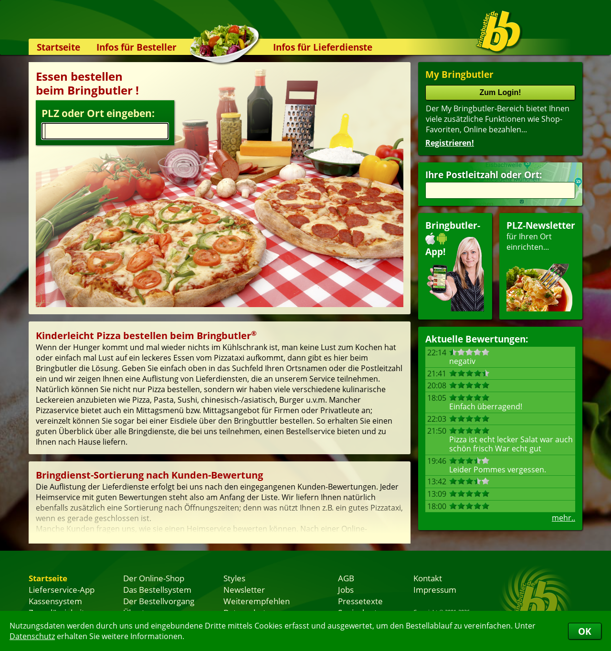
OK (584, 631)
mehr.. (563, 517)
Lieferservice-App (62, 589)
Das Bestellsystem (157, 589)
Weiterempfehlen (256, 601)
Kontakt (427, 578)
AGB (346, 578)
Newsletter (244, 589)
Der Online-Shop (153, 578)
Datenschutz (32, 636)
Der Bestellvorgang (158, 601)
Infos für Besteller (136, 47)
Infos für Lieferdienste (322, 47)
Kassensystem (55, 601)
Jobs (346, 589)
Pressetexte (360, 601)
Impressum (434, 589)
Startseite (58, 47)
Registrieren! (449, 143)
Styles (234, 578)
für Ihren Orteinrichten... (540, 265)
